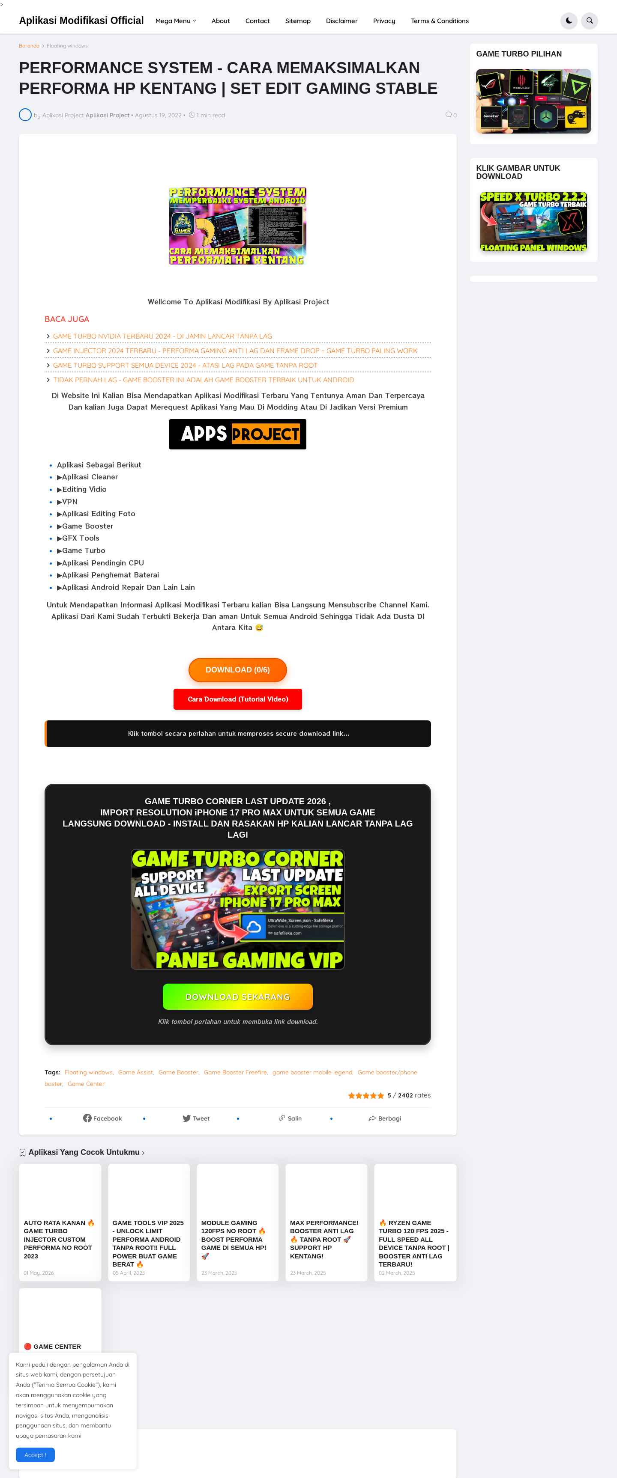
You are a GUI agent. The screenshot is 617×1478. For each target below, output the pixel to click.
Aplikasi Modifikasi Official (81, 20)
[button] (569, 21)
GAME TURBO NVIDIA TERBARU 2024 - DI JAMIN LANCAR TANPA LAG (162, 336)
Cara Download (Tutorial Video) (238, 699)
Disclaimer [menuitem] (342, 21)
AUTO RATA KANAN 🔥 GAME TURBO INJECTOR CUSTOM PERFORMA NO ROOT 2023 (59, 1239)
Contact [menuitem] (258, 21)
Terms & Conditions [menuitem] (440, 21)
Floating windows (67, 45)
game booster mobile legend (312, 1072)
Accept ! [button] (35, 1455)
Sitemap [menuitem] (298, 21)
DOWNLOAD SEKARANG (238, 996)
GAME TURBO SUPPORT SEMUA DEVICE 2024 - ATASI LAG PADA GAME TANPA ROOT (185, 365)
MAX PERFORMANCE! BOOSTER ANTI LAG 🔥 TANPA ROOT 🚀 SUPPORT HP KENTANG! (324, 1239)
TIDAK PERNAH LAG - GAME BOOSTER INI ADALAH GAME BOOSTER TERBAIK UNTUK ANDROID (203, 379)
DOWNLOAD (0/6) (238, 670)
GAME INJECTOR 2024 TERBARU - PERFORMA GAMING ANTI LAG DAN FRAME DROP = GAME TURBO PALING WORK (235, 350)
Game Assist (135, 1072)
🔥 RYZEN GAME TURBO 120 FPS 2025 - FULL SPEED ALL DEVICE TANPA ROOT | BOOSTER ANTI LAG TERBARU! (414, 1243)
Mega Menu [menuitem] (173, 21)
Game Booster (178, 1072)
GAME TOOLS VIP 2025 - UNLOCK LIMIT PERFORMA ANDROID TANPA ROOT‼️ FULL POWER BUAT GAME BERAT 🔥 (148, 1243)
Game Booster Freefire (235, 1072)
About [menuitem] (221, 21)
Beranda (29, 45)
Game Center (86, 1084)
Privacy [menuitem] (384, 21)
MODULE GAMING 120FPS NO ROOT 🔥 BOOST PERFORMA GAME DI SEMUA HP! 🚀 (234, 1239)
